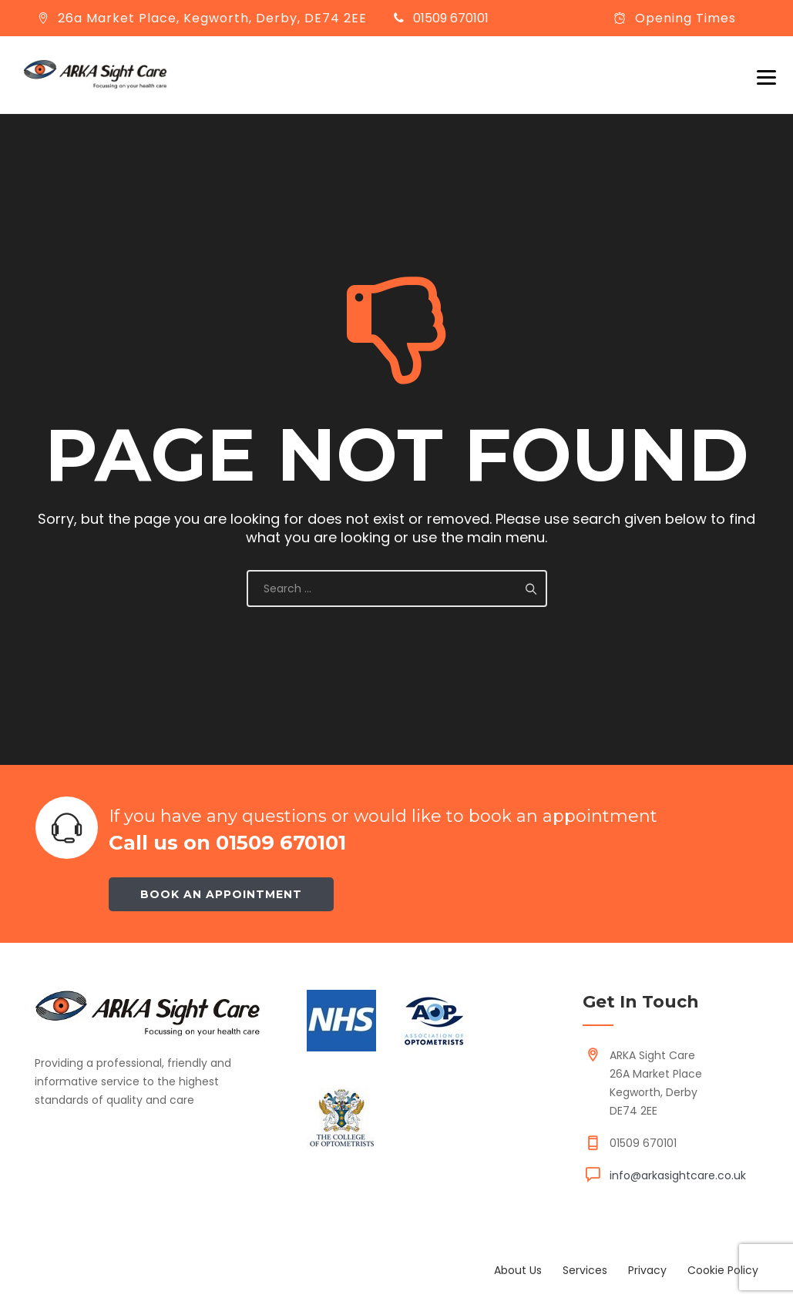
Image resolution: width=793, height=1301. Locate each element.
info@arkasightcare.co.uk (678, 1175)
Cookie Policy (722, 1270)
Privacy (647, 1270)
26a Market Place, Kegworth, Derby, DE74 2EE (212, 18)
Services (585, 1270)
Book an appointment (221, 894)
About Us (518, 1270)
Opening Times (685, 18)
